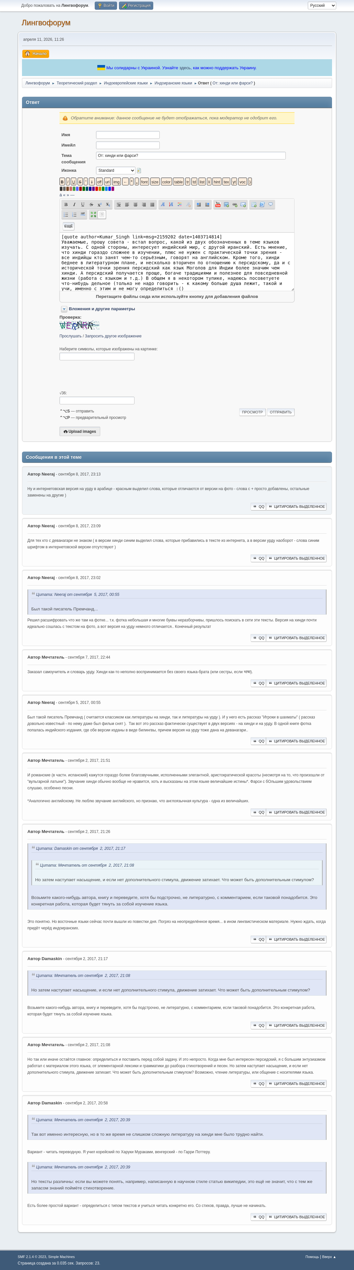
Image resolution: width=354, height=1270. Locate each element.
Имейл (68, 145)
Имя (65, 134)
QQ (258, 507)
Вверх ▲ (329, 1257)
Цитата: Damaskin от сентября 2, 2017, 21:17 (80, 849)
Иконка (68, 170)
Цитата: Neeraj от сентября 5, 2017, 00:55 (77, 594)
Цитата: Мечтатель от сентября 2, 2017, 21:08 (87, 865)
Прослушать (70, 336)
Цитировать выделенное (296, 507)
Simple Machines (61, 1257)
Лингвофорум (46, 22)
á (60, 194)
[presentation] (108, 375)
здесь (185, 67)
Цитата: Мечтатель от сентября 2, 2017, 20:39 (83, 1120)
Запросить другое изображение (113, 336)
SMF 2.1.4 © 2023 (32, 1257)
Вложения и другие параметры (102, 308)
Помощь (312, 1257)
